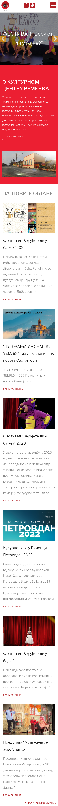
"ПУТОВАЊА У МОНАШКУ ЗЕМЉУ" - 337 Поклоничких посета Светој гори (28, 353)
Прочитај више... (13, 299)
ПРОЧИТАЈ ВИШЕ (15, 137)
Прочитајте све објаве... (40, 803)
